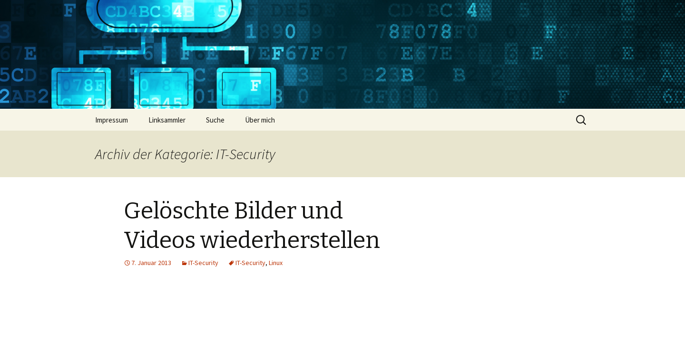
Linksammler (167, 119)
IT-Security (203, 262)
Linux (276, 262)
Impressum (111, 119)
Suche (215, 119)
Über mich (260, 119)
